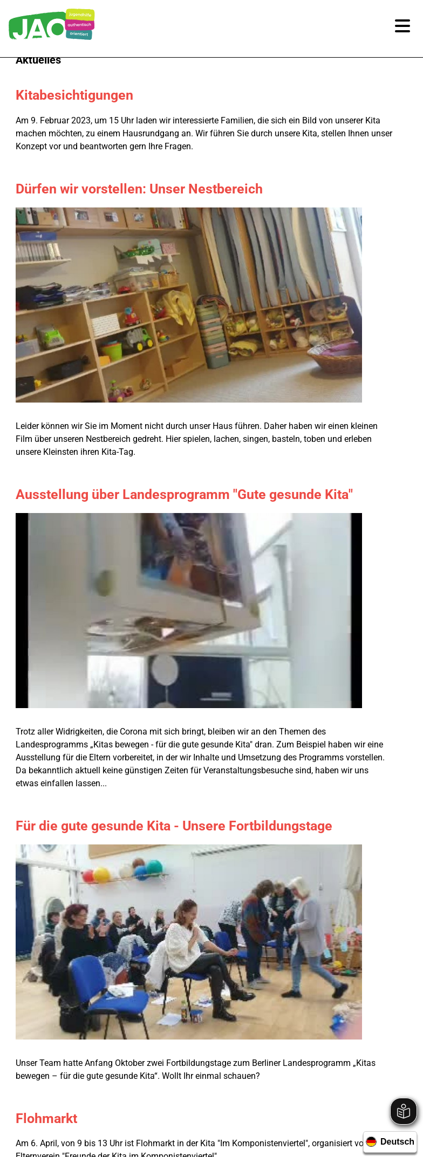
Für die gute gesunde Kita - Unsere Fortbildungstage (207, 486)
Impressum (230, 1070)
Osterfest (77, 676)
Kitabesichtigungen (108, 95)
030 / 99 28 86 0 (220, 942)
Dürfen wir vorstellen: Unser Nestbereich (172, 189)
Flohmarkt (80, 595)
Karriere (127, 1070)
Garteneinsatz (91, 743)
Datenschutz (288, 1070)
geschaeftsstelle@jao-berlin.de (219, 974)
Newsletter (176, 1070)
